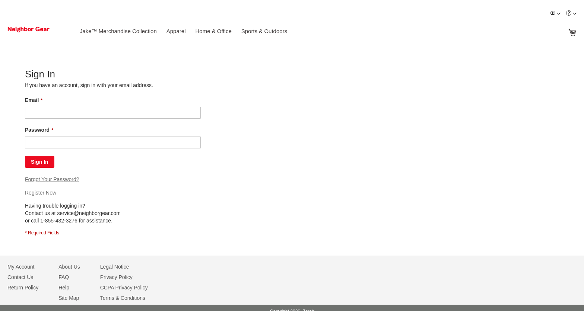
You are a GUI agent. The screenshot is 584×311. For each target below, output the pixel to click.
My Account (20, 267)
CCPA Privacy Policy (124, 288)
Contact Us (20, 277)
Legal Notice (114, 267)
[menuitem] (555, 13)
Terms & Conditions (122, 298)
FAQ (63, 277)
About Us (69, 267)
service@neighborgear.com (89, 213)
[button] (555, 13)
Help (63, 288)
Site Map (68, 298)
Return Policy (22, 288)
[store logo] (38, 29)
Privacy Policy (116, 277)
